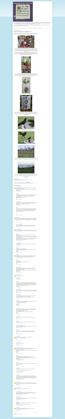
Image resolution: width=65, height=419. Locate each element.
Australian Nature (18, 183)
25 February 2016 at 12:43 (19, 365)
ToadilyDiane (17, 274)
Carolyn (17, 316)
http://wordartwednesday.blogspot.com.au (24, 180)
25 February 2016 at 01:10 (19, 279)
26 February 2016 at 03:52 (19, 379)
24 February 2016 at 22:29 (19, 231)
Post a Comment (17, 411)
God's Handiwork (21, 183)
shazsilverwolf (18, 289)
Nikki (16, 355)
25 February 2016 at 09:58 (19, 353)
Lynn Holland (17, 342)
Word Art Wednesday (29, 183)
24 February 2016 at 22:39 (19, 240)
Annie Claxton (17, 391)
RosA (16, 362)
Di (16, 207)
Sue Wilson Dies (25, 183)
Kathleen (17, 336)
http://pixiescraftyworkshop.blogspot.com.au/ (27, 179)
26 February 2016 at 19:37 (19, 389)
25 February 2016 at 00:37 (19, 272)
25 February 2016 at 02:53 (19, 292)
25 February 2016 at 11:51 (19, 360)
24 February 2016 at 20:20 (19, 191)
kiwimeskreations (18, 347)
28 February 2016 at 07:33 (19, 399)
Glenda (17, 217)
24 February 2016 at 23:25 (19, 252)
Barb (16, 254)
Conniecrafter (17, 294)
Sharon (17, 300)
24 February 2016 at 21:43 (19, 199)
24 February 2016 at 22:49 (19, 245)
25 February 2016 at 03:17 (19, 305)
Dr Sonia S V (17, 387)
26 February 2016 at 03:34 (19, 372)
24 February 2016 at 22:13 (19, 205)
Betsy (16, 281)
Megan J (17, 407)
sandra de (17, 201)
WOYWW (32, 183)
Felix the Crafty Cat (18, 224)
